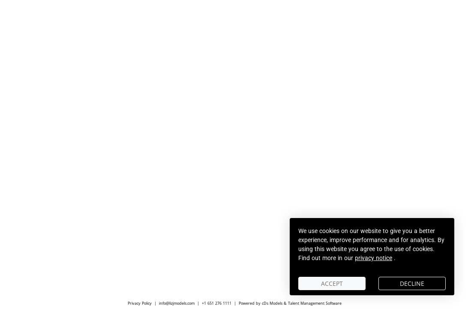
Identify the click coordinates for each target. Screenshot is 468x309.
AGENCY (306, 186)
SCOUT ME (351, 186)
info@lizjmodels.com (177, 303)
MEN (154, 186)
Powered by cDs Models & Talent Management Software (290, 303)
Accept (332, 283)
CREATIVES (260, 186)
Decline (412, 283)
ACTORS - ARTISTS (203, 186)
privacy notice (373, 257)
